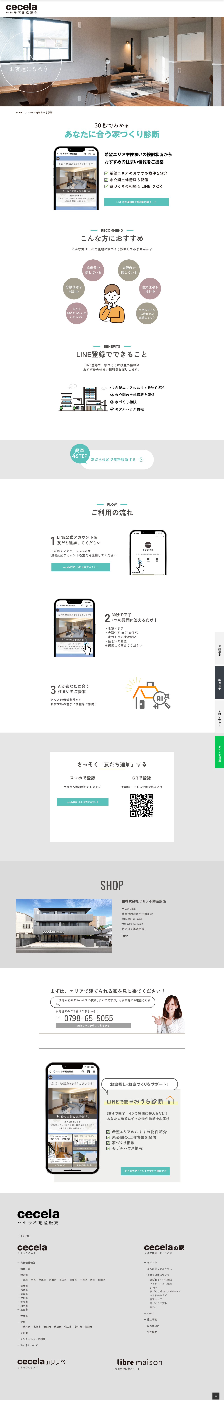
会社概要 (153, 1334)
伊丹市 (25, 1300)
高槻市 (38, 1329)
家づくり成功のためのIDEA (167, 1294)
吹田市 (73, 1329)
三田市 (25, 1312)
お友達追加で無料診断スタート (140, 201)
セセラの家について (160, 1278)
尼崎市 (25, 1296)
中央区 (90, 1283)
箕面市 (50, 1329)
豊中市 (84, 1329)
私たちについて (200, 8)
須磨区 (55, 1283)
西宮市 (25, 1292)
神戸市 (25, 1278)
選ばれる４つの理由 (163, 1282)
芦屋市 (25, 1289)
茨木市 (27, 1329)
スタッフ (181, 8)
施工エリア (157, 1302)
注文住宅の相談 (131, 8)
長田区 (67, 1283)
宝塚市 (25, 1304)
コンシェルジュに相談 (35, 1341)
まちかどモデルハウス (104, 8)
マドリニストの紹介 (163, 1286)
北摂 (24, 1324)
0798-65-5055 (92, 1018)
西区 (34, 1283)
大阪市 (25, 1318)
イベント (153, 1265)
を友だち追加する (139, 1171)
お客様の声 (166, 8)
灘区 (100, 1283)
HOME (27, 1238)
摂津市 (95, 1329)
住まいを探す (79, 8)
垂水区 (44, 1283)
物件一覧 (26, 1272)
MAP (126, 936)
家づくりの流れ (160, 1306)
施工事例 (150, 8)
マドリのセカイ (160, 1298)
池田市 (61, 1329)
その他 (25, 1335)
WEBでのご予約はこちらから (93, 1027)
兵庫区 (78, 1283)
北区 (26, 1283)
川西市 (25, 1308)
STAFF (154, 1290)
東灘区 (110, 1283)
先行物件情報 (29, 1265)
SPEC (151, 1316)
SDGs (153, 1310)
